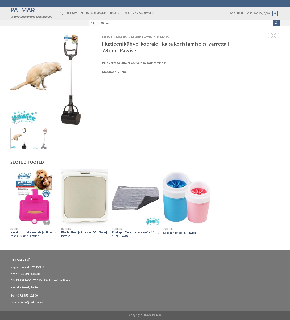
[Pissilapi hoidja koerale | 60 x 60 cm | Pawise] (84, 197)
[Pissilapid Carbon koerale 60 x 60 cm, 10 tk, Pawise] (135, 197)
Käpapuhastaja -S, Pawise (179, 232)
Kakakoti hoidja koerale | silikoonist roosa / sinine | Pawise (33, 234)
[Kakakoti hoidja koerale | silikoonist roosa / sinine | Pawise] (34, 197)
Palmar (22, 10)
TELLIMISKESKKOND (93, 13)
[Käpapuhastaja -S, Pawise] (186, 197)
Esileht (107, 37)
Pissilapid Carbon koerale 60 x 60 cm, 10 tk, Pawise (135, 234)
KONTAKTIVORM (143, 13)
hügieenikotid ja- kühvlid (150, 37)
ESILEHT (71, 13)
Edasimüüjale (119, 13)
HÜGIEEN (122, 37)
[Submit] (276, 23)
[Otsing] (61, 13)
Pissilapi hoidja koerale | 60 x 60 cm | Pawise (84, 234)
